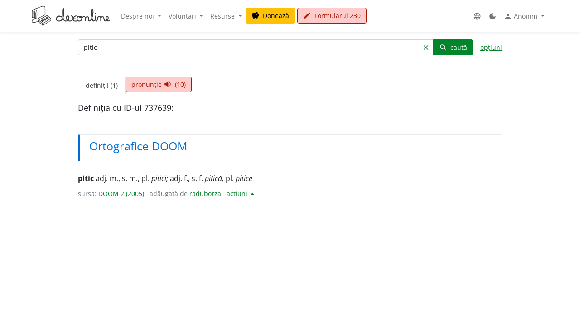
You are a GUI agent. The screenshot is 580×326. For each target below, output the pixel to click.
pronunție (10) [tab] (158, 84)
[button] (477, 16)
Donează (270, 15)
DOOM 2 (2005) (121, 193)
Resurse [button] (223, 16)
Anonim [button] (521, 16)
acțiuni (238, 193)
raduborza (205, 193)
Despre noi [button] (138, 16)
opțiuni (491, 47)
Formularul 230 (332, 15)
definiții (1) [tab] (102, 85)
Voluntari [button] (183, 16)
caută (453, 47)
